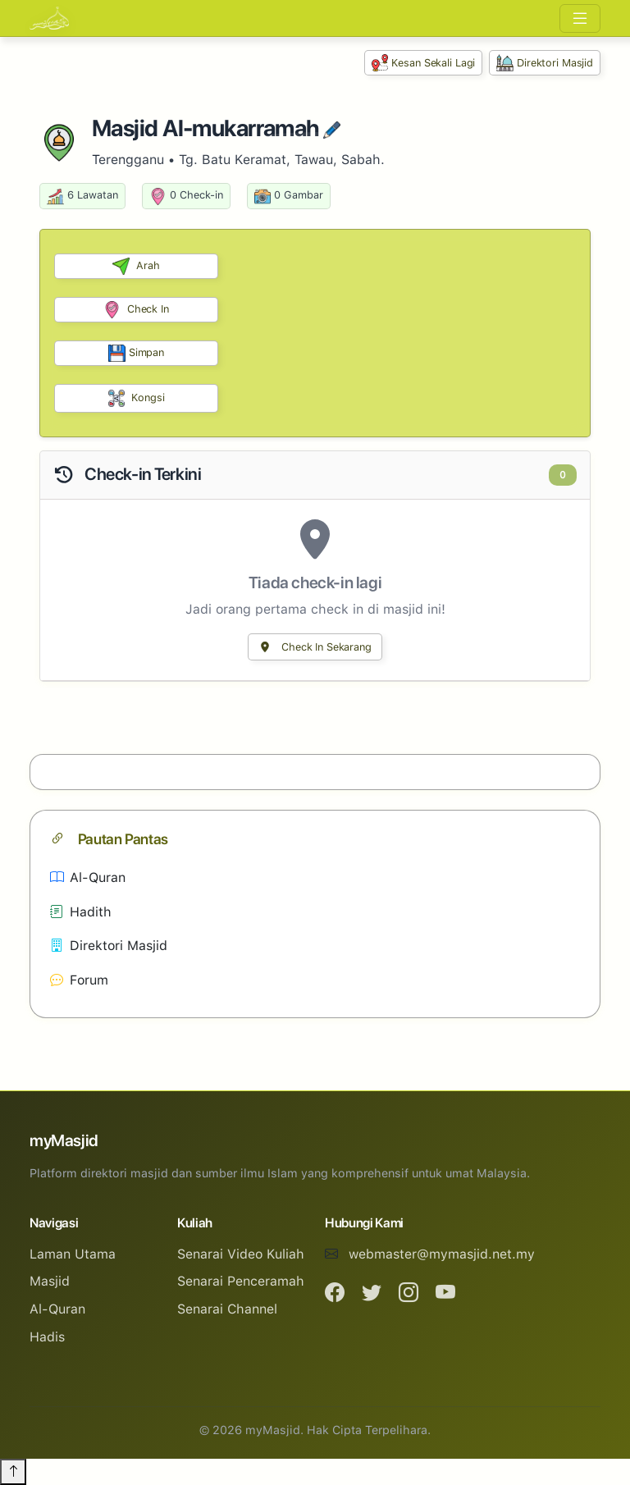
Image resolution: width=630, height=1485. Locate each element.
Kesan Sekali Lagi (424, 62)
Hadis (47, 1337)
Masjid (50, 1281)
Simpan (136, 353)
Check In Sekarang (315, 647)
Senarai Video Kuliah (240, 1254)
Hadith (81, 912)
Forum (79, 980)
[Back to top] (13, 1472)
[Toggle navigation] (579, 18)
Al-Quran (88, 877)
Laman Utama (73, 1254)
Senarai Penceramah (240, 1281)
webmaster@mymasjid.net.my (442, 1254)
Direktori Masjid (544, 62)
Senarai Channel (227, 1309)
